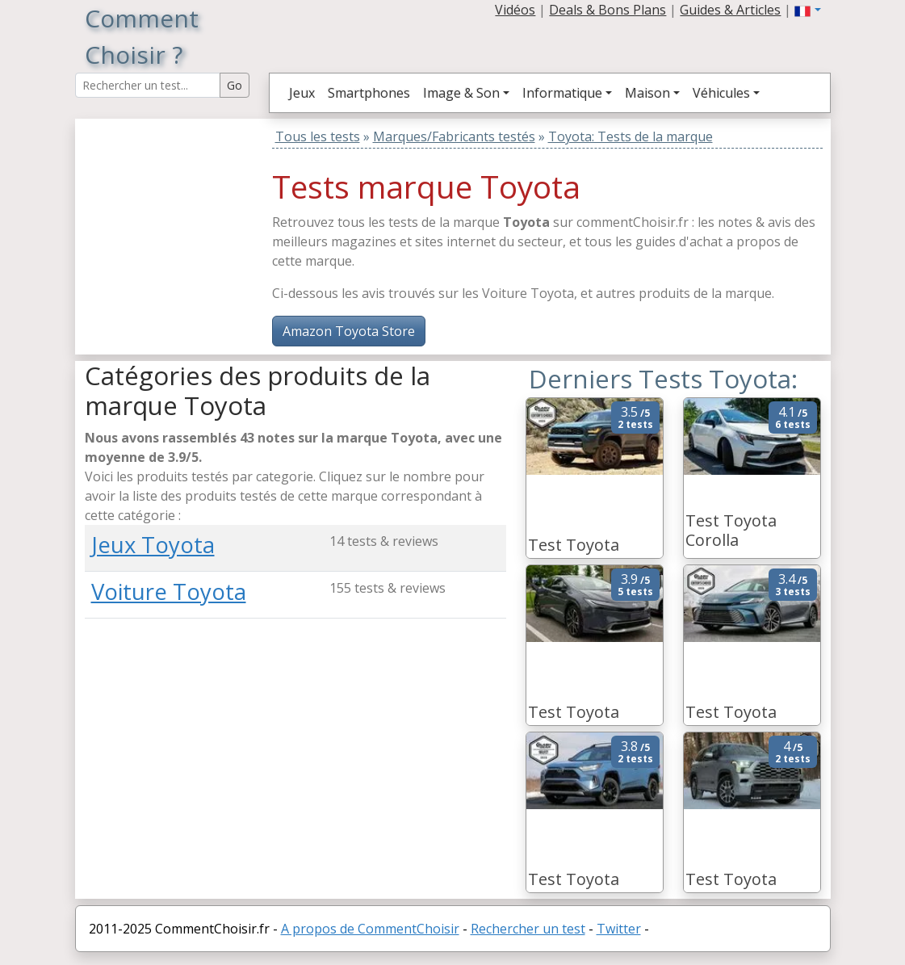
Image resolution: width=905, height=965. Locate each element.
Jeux (302, 93)
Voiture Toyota (168, 591)
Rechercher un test (528, 929)
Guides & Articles (730, 10)
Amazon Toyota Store (349, 331)
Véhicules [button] (721, 93)
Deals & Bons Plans (607, 10)
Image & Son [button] (461, 93)
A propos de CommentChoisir (370, 929)
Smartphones (369, 93)
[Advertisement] (186, 220)
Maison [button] (647, 93)
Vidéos (515, 10)
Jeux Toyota (153, 545)
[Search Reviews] (147, 85)
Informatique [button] (562, 93)
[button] (807, 10)
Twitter (619, 929)
